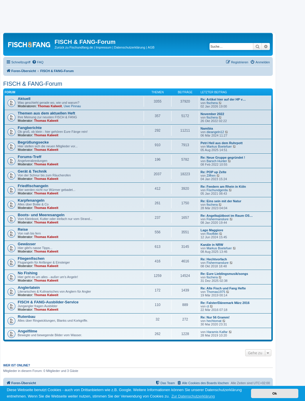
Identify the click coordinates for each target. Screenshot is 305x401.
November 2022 (212, 114)
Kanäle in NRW (212, 244)
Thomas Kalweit (50, 106)
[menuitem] (38, 62)
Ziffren (211, 175)
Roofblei (212, 233)
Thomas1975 (216, 291)
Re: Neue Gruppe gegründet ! (223, 157)
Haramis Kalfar (217, 332)
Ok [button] (274, 393)
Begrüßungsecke (33, 142)
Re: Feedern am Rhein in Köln (223, 186)
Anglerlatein (29, 287)
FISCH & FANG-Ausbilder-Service (48, 302)
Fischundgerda (217, 190)
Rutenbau (26, 316)
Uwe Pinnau (72, 106)
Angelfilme (27, 331)
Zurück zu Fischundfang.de (74, 47)
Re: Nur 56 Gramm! (215, 317)
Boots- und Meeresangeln (41, 215)
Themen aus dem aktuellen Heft (46, 113)
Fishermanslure (218, 219)
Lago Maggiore (212, 230)
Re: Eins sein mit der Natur (221, 201)
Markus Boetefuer (219, 146)
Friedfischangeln (33, 186)
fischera (212, 103)
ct (208, 306)
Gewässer (27, 244)
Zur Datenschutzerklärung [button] (193, 396)
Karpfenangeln (31, 200)
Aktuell (24, 98)
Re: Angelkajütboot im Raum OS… (227, 215)
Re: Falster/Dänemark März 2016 (225, 303)
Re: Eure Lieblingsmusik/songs (224, 273)
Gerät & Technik (32, 171)
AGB (151, 47)
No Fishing (27, 273)
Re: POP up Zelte (213, 172)
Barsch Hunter (217, 161)
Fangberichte (30, 128)
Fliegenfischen (31, 258)
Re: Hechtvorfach (214, 259)
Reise (23, 229)
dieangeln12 (215, 132)
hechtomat (214, 321)
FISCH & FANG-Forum (32, 83)
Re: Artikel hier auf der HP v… (223, 99)
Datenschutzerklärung (129, 47)
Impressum (103, 47)
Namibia (207, 128)
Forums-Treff (29, 157)
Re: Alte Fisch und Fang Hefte (223, 288)
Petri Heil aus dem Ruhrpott (222, 143)
